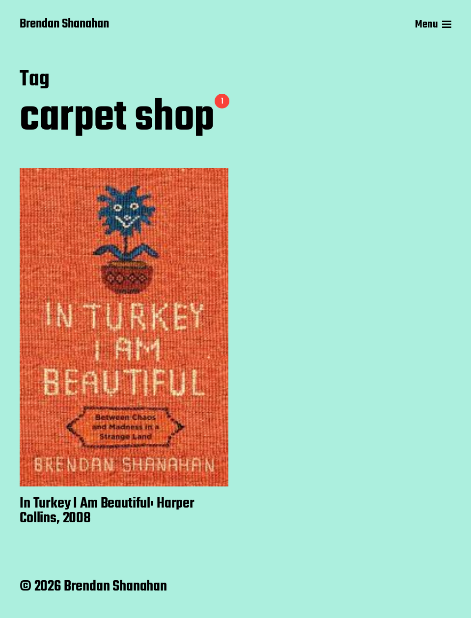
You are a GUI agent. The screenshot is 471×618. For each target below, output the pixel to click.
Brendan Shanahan (64, 24)
